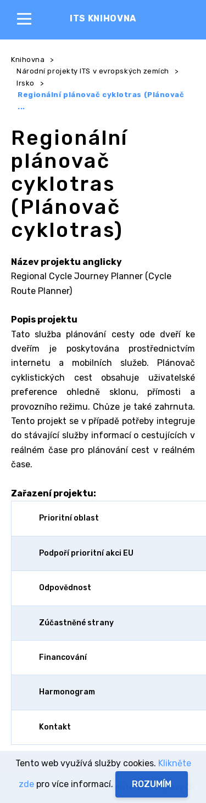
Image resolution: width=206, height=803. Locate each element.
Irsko (25, 83)
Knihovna (27, 59)
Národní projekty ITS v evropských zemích (92, 71)
